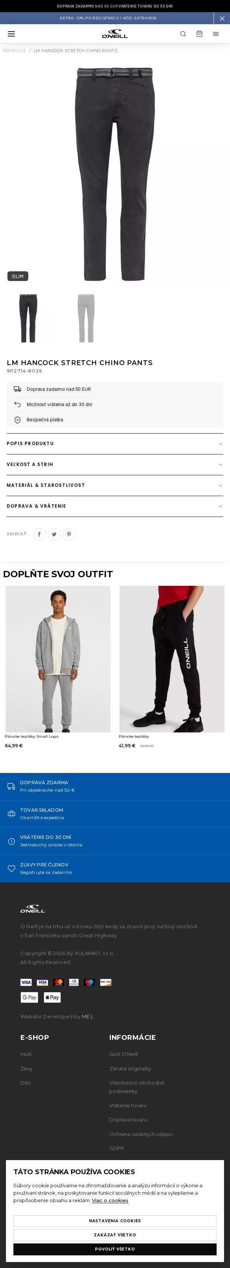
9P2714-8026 (24, 371)
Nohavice (14, 50)
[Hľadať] (183, 34)
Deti (25, 1083)
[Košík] (199, 34)
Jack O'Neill (123, 1054)
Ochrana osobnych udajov (141, 1134)
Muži (26, 1054)
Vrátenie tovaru (128, 1105)
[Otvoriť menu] (11, 34)
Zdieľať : (18, 534)
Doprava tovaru (128, 1119)
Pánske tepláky (134, 736)
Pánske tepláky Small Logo (31, 736)
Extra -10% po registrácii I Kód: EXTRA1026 (108, 18)
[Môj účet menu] (216, 34)
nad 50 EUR (115, 6)
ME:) (87, 1016)
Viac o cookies (110, 1200)
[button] (222, 18)
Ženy (26, 1068)
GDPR (116, 1148)
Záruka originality (130, 1068)
